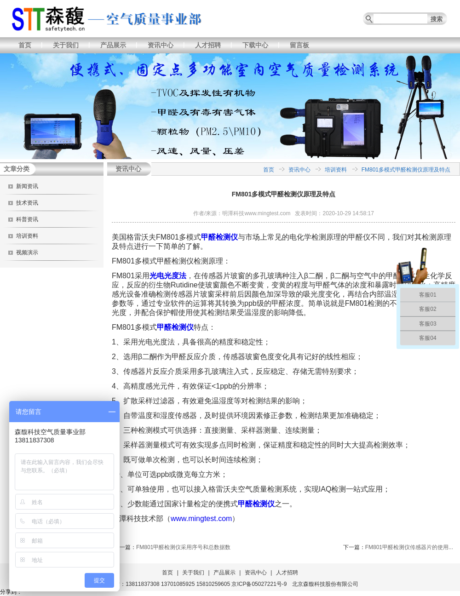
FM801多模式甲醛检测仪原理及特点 (406, 169)
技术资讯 (27, 203)
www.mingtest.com (201, 518)
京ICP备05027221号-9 (259, 584)
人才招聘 (208, 45)
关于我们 (66, 45)
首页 (24, 45)
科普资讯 (27, 219)
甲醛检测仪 (219, 237)
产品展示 (113, 45)
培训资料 (27, 236)
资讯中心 (160, 45)
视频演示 (27, 252)
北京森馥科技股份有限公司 (325, 584)
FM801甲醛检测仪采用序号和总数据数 (183, 547)
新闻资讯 (27, 186)
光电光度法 (168, 276)
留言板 (299, 45)
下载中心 (255, 45)
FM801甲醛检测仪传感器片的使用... (409, 547)
